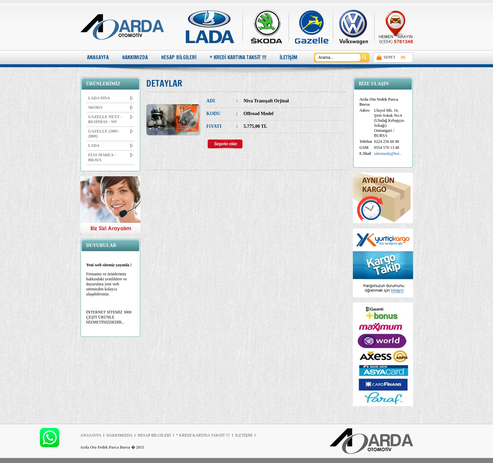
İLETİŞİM (288, 57)
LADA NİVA (110, 98)
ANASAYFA (98, 57)
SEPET (389, 57)
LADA (110, 145)
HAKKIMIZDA (135, 57)
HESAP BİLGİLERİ (178, 57)
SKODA (110, 107)
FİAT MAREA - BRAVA (110, 157)
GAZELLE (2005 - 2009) (110, 133)
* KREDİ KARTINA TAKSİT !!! (238, 57)
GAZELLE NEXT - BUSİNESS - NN (110, 119)
